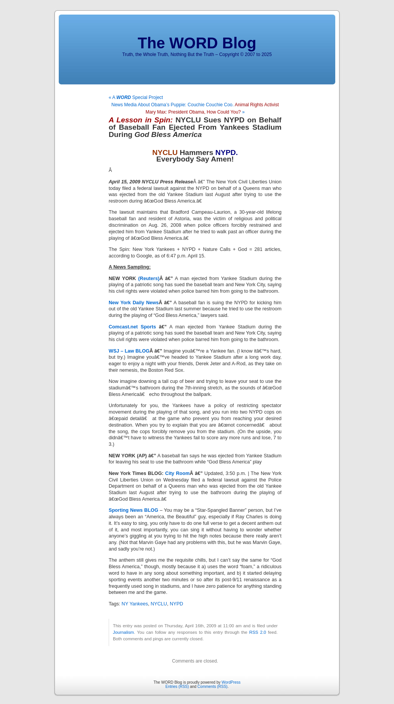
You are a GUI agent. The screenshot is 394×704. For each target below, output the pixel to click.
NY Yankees (135, 604)
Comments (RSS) (212, 686)
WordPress (231, 682)
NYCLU (159, 604)
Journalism (123, 632)
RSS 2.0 (257, 632)
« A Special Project (136, 97)
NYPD (176, 604)
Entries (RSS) (177, 686)
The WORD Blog (197, 43)
